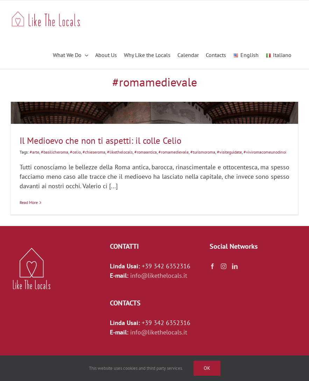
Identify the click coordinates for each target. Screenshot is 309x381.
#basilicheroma (54, 152)
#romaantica (145, 152)
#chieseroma (94, 152)
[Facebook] (212, 266)
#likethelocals (120, 152)
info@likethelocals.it (158, 275)
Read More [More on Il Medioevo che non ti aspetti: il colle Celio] (29, 202)
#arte (34, 152)
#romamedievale (174, 152)
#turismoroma (202, 152)
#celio (75, 152)
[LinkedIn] (235, 266)
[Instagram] (223, 266)
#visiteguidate (229, 152)
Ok (207, 368)
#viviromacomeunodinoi (265, 152)
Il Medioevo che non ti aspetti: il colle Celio (100, 140)
